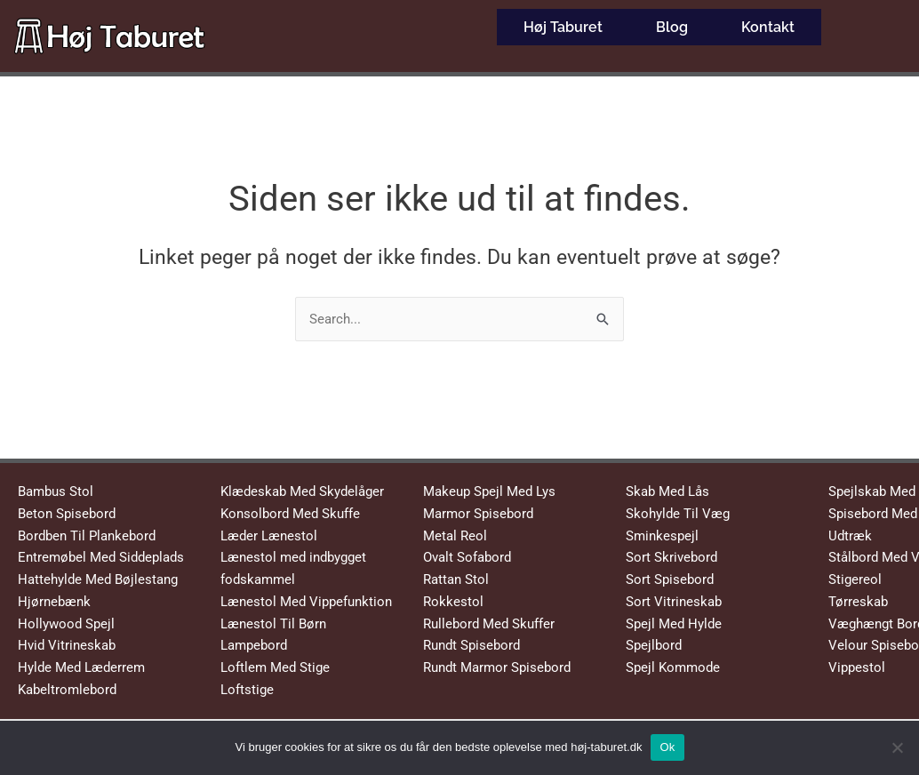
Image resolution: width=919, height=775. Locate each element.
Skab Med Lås (667, 491)
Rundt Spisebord (471, 645)
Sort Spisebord (670, 579)
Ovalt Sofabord (467, 557)
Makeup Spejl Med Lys (489, 491)
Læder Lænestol (268, 536)
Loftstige (247, 690)
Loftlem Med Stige (275, 667)
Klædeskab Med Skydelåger (302, 491)
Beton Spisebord (67, 514)
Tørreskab (858, 602)
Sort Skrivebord (671, 557)
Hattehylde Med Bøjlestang (98, 579)
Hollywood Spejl (66, 624)
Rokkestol (453, 602)
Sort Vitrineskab (674, 602)
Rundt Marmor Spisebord (497, 667)
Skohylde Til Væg (678, 514)
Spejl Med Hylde (674, 624)
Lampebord (253, 645)
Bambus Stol (55, 491)
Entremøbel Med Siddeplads (101, 557)
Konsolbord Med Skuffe (290, 514)
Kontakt (768, 21)
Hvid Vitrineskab (67, 645)
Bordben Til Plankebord (87, 536)
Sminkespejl (662, 536)
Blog (672, 21)
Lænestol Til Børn (273, 624)
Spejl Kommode (673, 667)
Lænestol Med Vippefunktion (306, 602)
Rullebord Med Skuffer (489, 624)
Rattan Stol (456, 579)
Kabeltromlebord (67, 690)
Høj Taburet (563, 21)
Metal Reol (455, 536)
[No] (897, 747)
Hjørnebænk (54, 602)
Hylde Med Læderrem (81, 667)
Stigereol (855, 579)
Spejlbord (654, 645)
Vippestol (856, 667)
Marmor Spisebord (478, 514)
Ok (667, 747)
